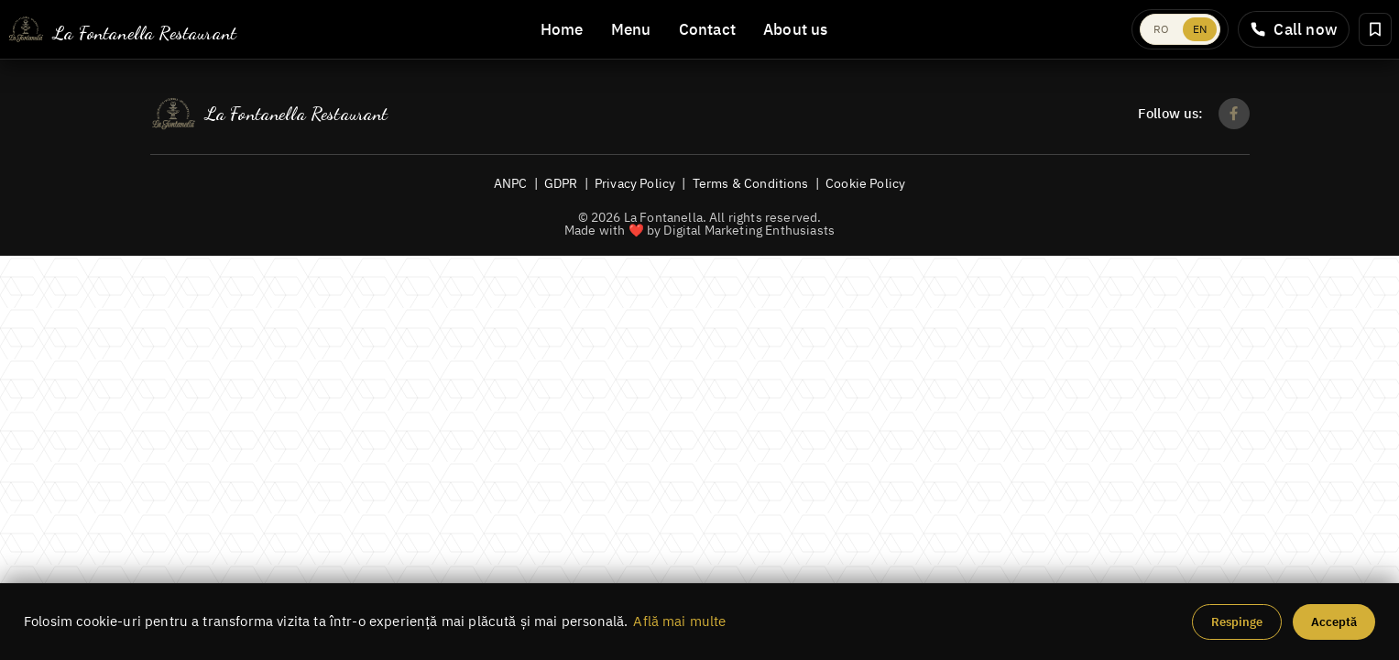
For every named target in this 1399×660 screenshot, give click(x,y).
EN (1200, 29)
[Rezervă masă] (1375, 29)
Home (562, 29)
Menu (631, 29)
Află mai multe (679, 621)
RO (1161, 29)
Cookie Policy (865, 183)
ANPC (511, 183)
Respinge (1236, 622)
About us (795, 29)
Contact (707, 29)
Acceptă (1334, 622)
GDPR (561, 183)
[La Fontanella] (121, 29)
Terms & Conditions (751, 183)
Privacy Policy (635, 183)
